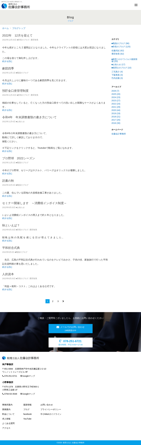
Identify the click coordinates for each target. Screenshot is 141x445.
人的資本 (8, 274)
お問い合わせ (46, 405)
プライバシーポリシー (50, 409)
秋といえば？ (11, 225)
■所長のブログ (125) (121, 46)
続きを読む (7, 61)
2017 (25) (116, 120)
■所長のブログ (23, 40)
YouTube (27, 419)
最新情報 (27, 405)
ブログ (26, 409)
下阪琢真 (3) (117, 75)
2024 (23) (116, 97)
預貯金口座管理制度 (15, 90)
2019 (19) (116, 113)
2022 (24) (116, 104)
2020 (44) (116, 110)
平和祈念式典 (11, 247)
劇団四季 (8, 68)
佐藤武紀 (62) (118, 50)
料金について (8, 414)
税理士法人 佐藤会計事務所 (73, 443)
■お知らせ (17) (118, 64)
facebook (27, 414)
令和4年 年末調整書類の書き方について (29, 117)
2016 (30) (116, 123)
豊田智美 (34, 40)
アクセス (6, 428)
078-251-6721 (9, 376)
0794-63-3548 (9, 394)
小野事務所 (7, 382)
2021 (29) (116, 107)
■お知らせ (20, 121)
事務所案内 (7, 405)
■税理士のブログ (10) (121, 68)
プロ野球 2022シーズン (18, 158)
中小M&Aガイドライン (50, 414)
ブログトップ (18, 28)
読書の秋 (8, 180)
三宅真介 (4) (117, 71)
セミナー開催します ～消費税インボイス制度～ (34, 203)
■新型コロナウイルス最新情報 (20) (124, 60)
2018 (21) (116, 116)
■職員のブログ (22, 73)
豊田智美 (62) (118, 54)
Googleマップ (28, 376)
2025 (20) (116, 94)
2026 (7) (115, 91)
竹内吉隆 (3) (117, 78)
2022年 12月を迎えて (17, 35)
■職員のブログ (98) (120, 43)
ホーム (5, 28)
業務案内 (6, 409)
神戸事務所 (7, 364)
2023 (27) (116, 100)
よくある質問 (8, 423)
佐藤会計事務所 (119, 134)
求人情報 (6, 419)
